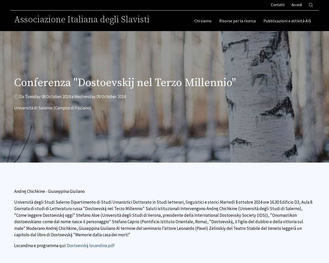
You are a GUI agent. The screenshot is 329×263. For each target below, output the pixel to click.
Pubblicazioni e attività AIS (287, 20)
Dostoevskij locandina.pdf (91, 245)
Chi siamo (203, 20)
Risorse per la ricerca (237, 20)
